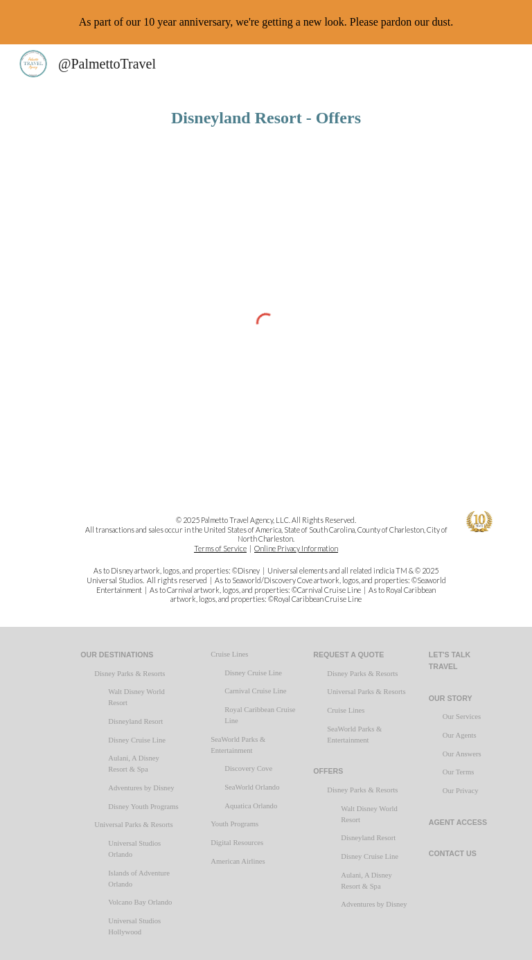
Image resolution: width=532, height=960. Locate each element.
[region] (266, 22)
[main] (266, 118)
